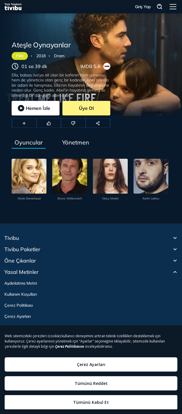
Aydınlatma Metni (20, 283)
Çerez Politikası (18, 305)
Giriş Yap (143, 6)
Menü (173, 6)
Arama (160, 7)
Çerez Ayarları (17, 316)
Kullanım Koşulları (20, 294)
